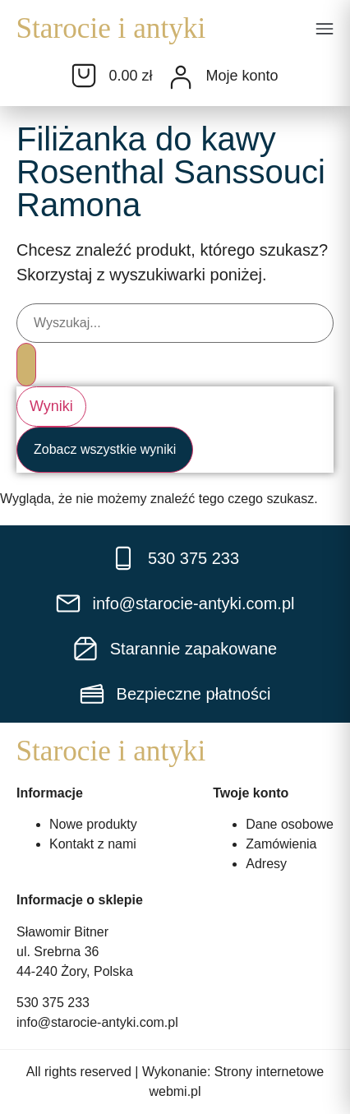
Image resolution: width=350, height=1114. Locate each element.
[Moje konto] (180, 77)
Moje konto (241, 75)
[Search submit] (26, 364)
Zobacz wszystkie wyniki (105, 448)
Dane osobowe (290, 824)
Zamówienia (281, 844)
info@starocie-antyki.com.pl (97, 1022)
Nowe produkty (93, 824)
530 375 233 (53, 1003)
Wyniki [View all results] (51, 405)
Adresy (266, 864)
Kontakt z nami (92, 844)
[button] (324, 30)
